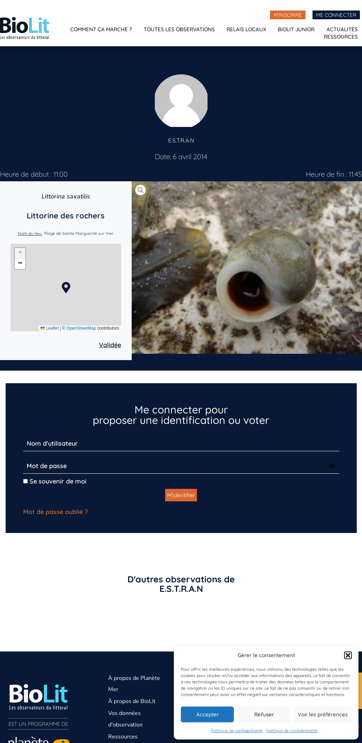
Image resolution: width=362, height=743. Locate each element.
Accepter (207, 714)
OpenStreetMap (81, 328)
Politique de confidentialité (237, 730)
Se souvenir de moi (54, 481)
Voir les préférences (323, 714)
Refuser (264, 714)
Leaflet (49, 328)
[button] (347, 655)
